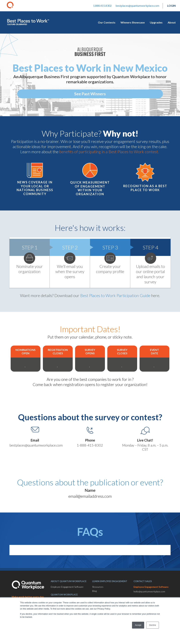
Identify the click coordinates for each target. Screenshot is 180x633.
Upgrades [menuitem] (156, 22)
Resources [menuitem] (97, 586)
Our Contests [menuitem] (106, 22)
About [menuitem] (172, 22)
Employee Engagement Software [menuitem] (67, 586)
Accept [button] (138, 625)
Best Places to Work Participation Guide (115, 295)
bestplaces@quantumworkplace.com (137, 5)
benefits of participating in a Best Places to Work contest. (109, 151)
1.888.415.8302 (102, 5)
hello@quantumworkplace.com (149, 591)
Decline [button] (152, 625)
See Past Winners (90, 93)
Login (171, 5)
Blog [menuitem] (94, 590)
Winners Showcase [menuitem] (133, 22)
